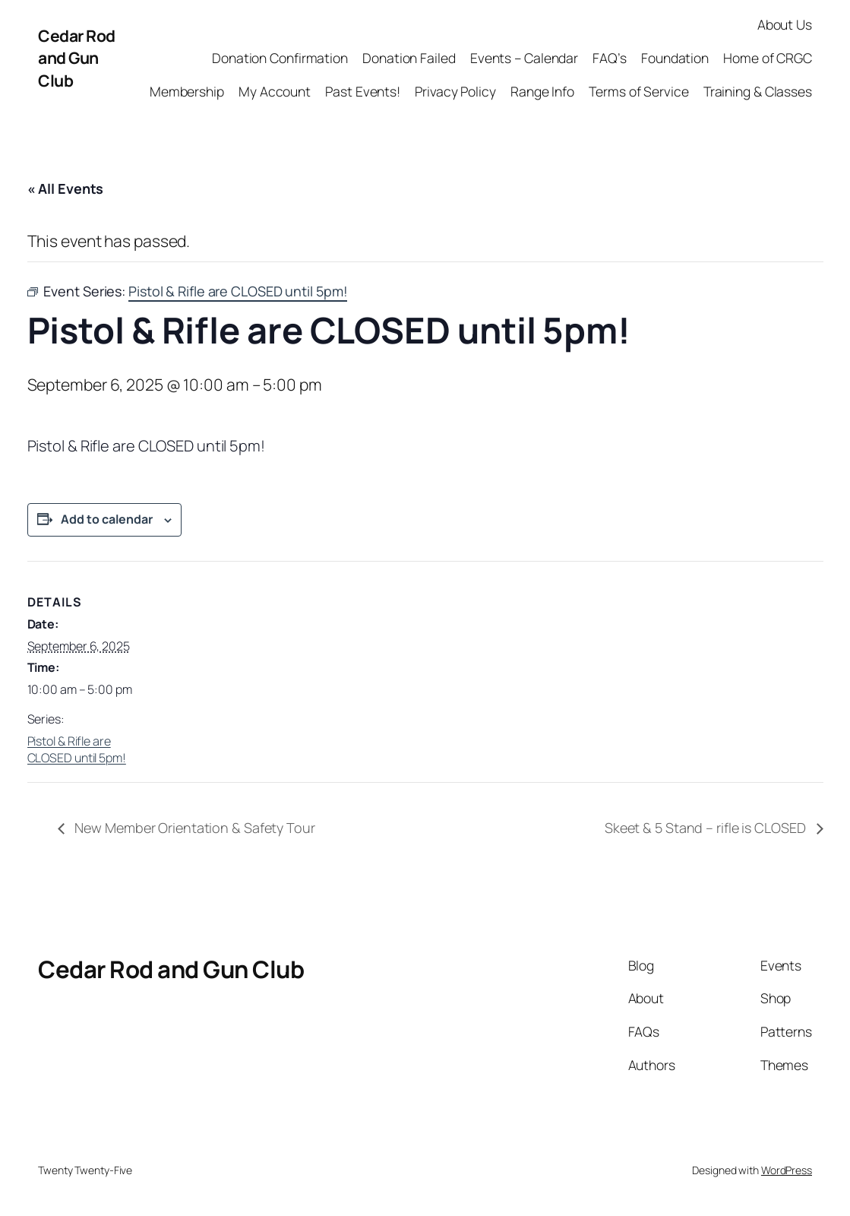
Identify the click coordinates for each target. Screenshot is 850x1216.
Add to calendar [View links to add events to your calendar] (107, 519)
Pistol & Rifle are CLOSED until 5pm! (76, 749)
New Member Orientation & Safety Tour (193, 828)
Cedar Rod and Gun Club (76, 57)
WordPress (786, 1170)
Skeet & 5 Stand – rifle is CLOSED (707, 828)
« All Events (65, 188)
